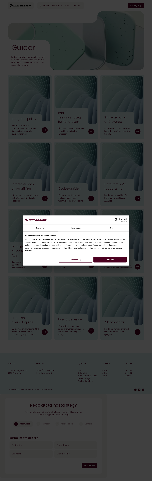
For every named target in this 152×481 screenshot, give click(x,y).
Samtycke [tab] (40, 228)
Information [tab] (76, 228)
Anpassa (76, 260)
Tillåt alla (110, 260)
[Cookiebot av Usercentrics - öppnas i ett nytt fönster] (116, 220)
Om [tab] (111, 228)
